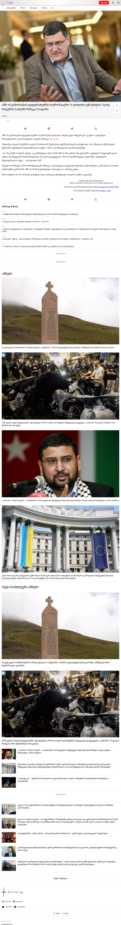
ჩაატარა (54, 139)
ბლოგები (33, 8)
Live (52, 8)
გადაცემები (11, 8)
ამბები (23, 8)
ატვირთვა (104, 3)
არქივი (44, 8)
